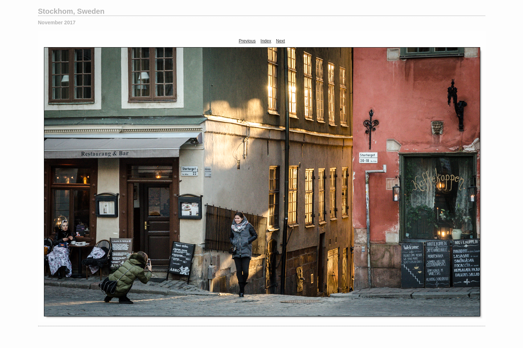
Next (280, 41)
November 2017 (57, 22)
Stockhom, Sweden (71, 11)
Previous (247, 41)
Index (266, 41)
